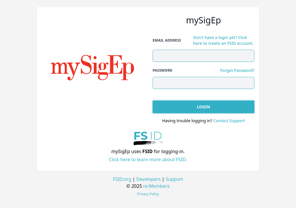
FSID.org (122, 179)
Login (203, 106)
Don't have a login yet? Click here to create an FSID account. (223, 40)
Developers (148, 179)
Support (174, 179)
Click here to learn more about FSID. (148, 159)
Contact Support (229, 120)
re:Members (156, 186)
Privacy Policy (148, 194)
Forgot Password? (237, 70)
